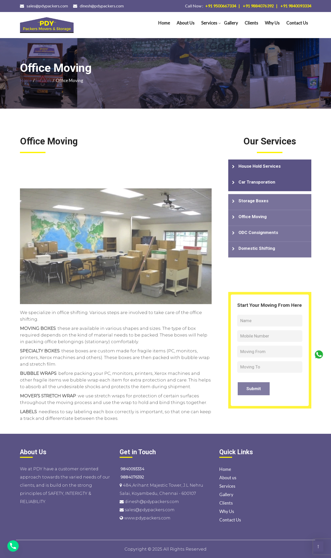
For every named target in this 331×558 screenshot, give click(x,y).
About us (186, 23)
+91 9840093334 (295, 5)
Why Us (272, 23)
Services (209, 23)
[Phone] (13, 546)
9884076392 (132, 477)
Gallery (231, 23)
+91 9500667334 (210, 5)
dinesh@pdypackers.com (102, 5)
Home (164, 23)
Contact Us (297, 23)
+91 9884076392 (258, 5)
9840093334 (132, 468)
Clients (251, 23)
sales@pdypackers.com (47, 5)
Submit (253, 434)
